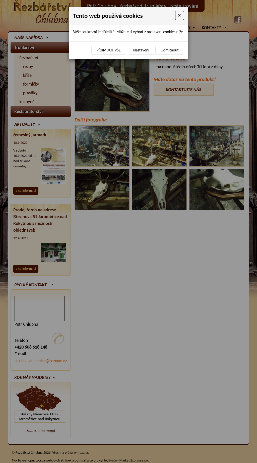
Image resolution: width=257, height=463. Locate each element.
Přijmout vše (109, 50)
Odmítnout (169, 50)
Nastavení (141, 50)
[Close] (179, 15)
